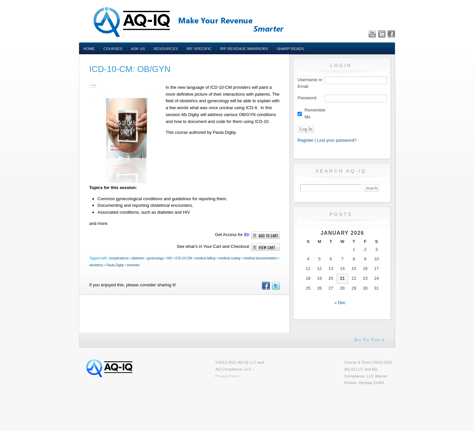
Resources (166, 48)
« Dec (340, 302)
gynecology (155, 258)
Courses (112, 48)
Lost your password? (336, 140)
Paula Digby (115, 265)
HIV (169, 258)
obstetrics (96, 265)
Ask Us (138, 48)
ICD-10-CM (183, 258)
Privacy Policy (227, 376)
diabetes (138, 258)
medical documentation (260, 258)
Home (89, 48)
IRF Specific (199, 48)
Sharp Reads (290, 48)
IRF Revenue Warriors (244, 48)
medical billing (205, 258)
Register (305, 140)
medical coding (230, 258)
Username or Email (310, 83)
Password (307, 97)
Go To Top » (369, 339)
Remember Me (315, 113)
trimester (133, 265)
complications (119, 258)
